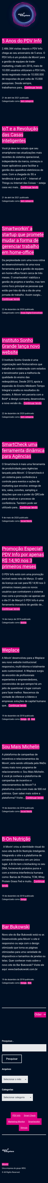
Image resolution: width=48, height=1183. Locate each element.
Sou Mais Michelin (20, 746)
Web (33, 719)
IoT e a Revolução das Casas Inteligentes (20, 134)
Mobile (23, 622)
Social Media (26, 521)
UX (29, 719)
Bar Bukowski (16, 927)
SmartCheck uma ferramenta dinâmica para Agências (23, 450)
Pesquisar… (8, 1041)
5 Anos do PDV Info (22, 41)
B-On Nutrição (16, 839)
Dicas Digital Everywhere (31, 313)
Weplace (10, 650)
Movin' (5, 1164)
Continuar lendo (33, 87)
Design (23, 719)
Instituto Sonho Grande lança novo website (21, 346)
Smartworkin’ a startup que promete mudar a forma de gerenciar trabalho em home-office (23, 240)
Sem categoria (27, 101)
